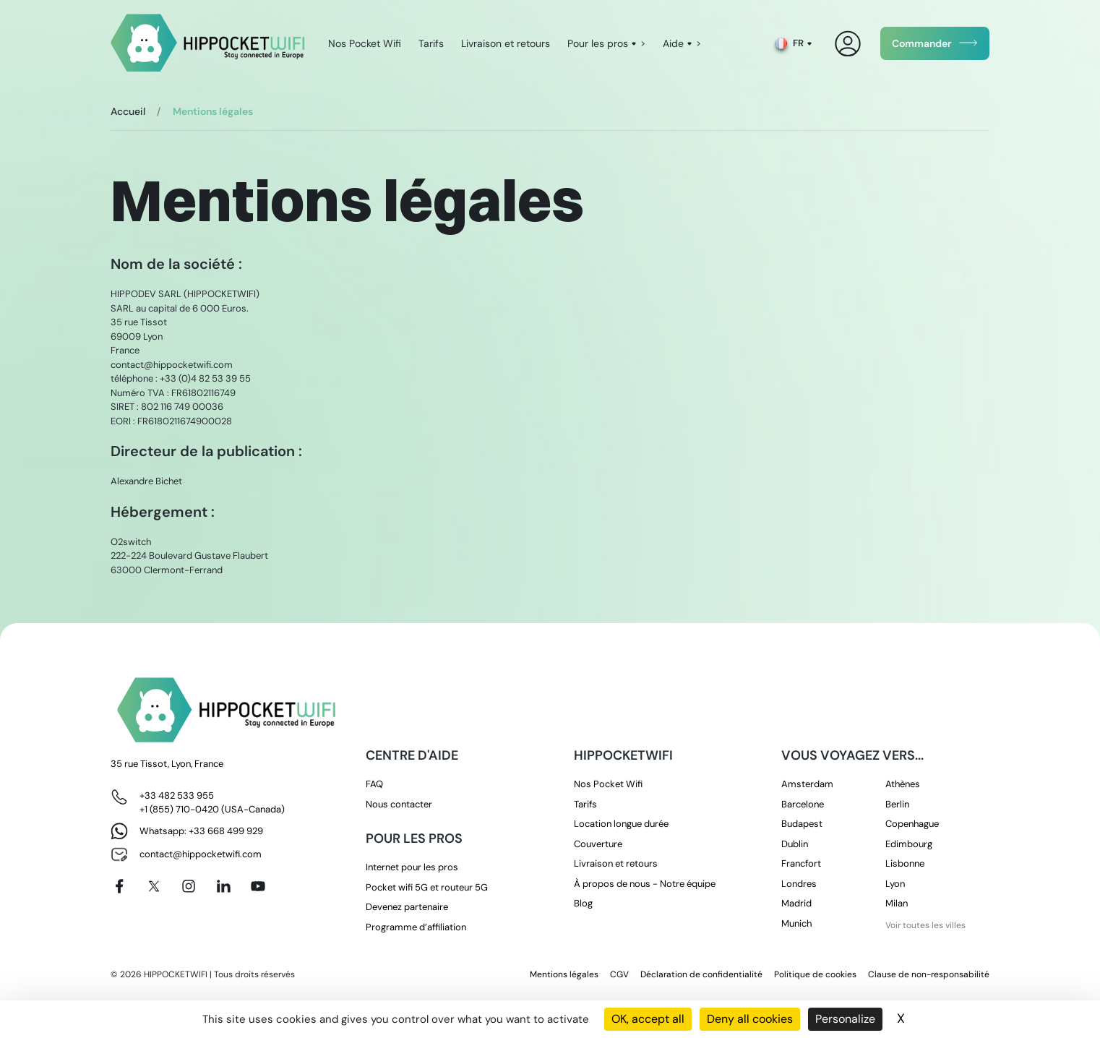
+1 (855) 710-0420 (179, 809)
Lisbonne (904, 863)
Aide (673, 43)
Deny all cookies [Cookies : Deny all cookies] (750, 1018)
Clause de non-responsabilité (928, 974)
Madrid (796, 903)
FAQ (374, 784)
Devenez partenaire (407, 907)
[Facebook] (119, 886)
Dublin (794, 844)
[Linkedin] (223, 886)
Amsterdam (807, 784)
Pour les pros (597, 43)
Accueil (128, 111)
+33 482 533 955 (176, 795)
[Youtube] (258, 886)
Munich (796, 923)
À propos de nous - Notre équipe (645, 884)
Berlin (897, 804)
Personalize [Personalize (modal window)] (845, 1018)
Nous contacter (399, 804)
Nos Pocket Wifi (364, 43)
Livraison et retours (505, 43)
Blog (583, 903)
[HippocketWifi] (208, 43)
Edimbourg (908, 844)
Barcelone (802, 804)
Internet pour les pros (412, 867)
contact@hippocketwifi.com (200, 854)
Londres (799, 884)
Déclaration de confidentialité (701, 974)
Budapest (801, 824)
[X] (154, 886)
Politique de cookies (815, 974)
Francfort (801, 863)
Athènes (902, 784)
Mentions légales (564, 974)
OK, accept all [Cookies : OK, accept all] (647, 1018)
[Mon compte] (848, 43)
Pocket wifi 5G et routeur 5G (427, 887)
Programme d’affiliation (416, 927)
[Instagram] (188, 886)
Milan (896, 903)
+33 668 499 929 (226, 831)
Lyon (895, 884)
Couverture (598, 844)
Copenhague (912, 824)
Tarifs (431, 43)
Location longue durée (621, 824)
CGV (619, 974)
